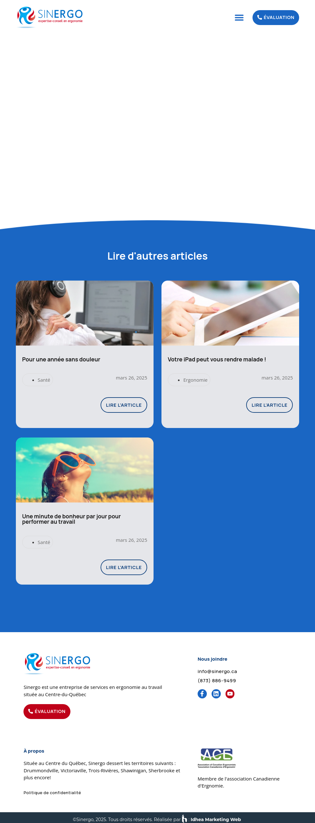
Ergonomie (195, 378)
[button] (239, 17)
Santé (44, 378)
